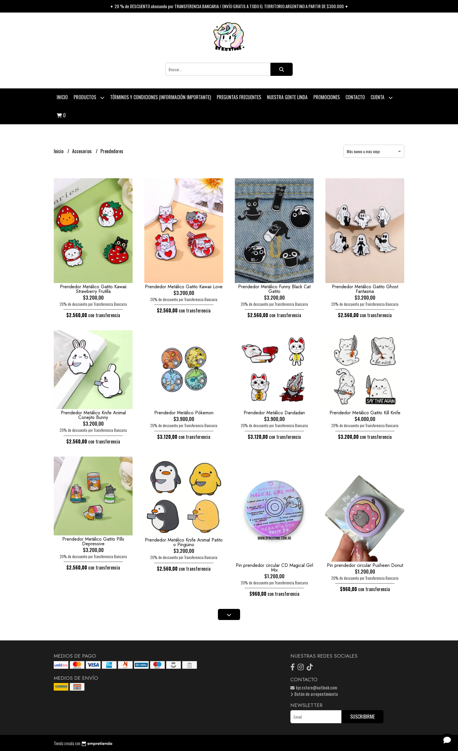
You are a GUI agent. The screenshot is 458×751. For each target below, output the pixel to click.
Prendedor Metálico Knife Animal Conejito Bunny (93, 415)
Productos (89, 97)
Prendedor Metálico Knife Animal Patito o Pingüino (184, 542)
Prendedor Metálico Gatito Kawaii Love (184, 286)
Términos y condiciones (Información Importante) (160, 97)
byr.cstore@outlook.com (313, 687)
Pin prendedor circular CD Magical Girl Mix (274, 567)
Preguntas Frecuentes (239, 97)
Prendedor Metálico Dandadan (274, 412)
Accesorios (82, 151)
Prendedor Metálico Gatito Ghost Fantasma (365, 289)
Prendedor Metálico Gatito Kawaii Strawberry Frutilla (93, 289)
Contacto (355, 97)
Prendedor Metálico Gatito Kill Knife (364, 412)
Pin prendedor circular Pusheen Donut (365, 565)
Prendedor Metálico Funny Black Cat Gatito (274, 289)
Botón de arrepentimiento (314, 694)
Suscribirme (362, 716)
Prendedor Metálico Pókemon (184, 412)
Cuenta (382, 97)
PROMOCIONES (326, 97)
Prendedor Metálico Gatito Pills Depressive (93, 541)
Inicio (62, 97)
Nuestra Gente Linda (287, 97)
